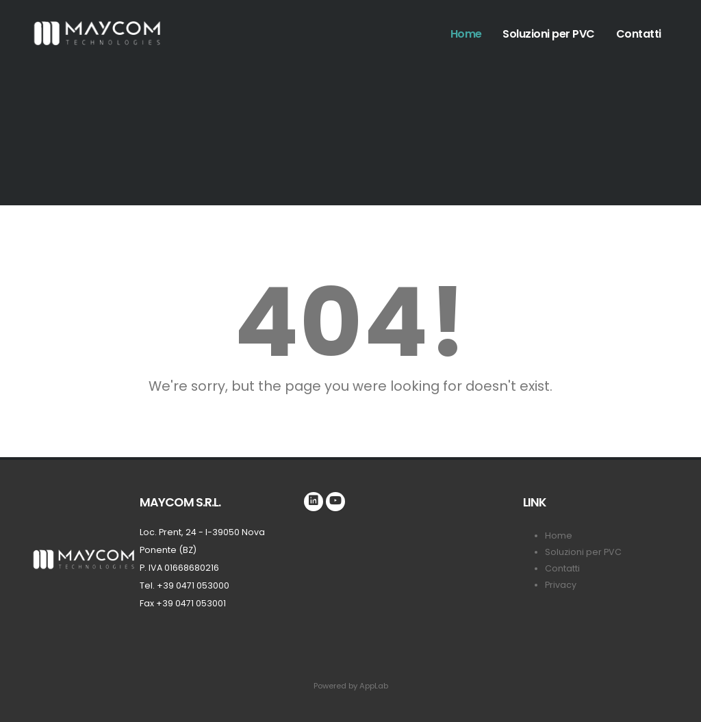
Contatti (638, 34)
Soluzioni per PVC (548, 34)
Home (466, 34)
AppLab (373, 685)
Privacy (560, 585)
